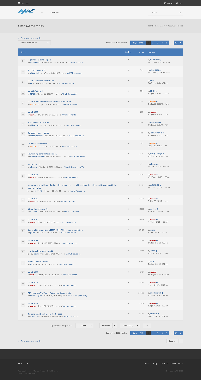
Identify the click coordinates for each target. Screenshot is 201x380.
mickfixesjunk (36, 295)
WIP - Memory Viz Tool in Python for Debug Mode (49, 293)
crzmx (36, 254)
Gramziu (35, 373)
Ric (31, 83)
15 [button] (176, 43)
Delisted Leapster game (38, 133)
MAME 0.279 (33, 282)
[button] (180, 43)
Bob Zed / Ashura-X (36, 70)
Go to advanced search (30, 38)
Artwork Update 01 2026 (38, 122)
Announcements (69, 115)
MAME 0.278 (33, 303)
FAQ (42, 12)
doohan (33, 211)
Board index (23, 363)
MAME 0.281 (33, 240)
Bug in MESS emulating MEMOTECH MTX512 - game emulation (55, 230)
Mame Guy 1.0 (34, 164)
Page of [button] (138, 43)
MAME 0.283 (33, 198)
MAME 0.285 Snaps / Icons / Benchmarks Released (49, 101)
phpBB (30, 371)
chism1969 (34, 73)
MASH (33, 94)
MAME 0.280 (33, 272)
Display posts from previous (71, 325)
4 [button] (162, 43)
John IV (33, 104)
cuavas (33, 115)
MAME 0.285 (33, 112)
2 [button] (152, 43)
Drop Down (54, 12)
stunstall (34, 316)
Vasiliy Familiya (37, 156)
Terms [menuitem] (146, 363)
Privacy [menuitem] (154, 363)
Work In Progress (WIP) (74, 167)
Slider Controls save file (38, 209)
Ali (31, 264)
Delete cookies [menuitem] (177, 363)
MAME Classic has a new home (41, 80)
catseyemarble (36, 135)
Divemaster (35, 62)
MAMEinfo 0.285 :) (35, 91)
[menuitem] (179, 3)
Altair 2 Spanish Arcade (38, 261)
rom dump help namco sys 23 (40, 251)
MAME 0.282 (33, 219)
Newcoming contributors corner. (42, 154)
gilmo (32, 232)
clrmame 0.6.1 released (38, 143)
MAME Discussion (75, 62)
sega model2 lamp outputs (39, 60)
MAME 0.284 (33, 174)
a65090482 (37, 191)
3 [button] (157, 43)
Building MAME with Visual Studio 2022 (45, 314)
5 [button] (166, 43)
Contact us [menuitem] (164, 363)
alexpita (33, 167)
